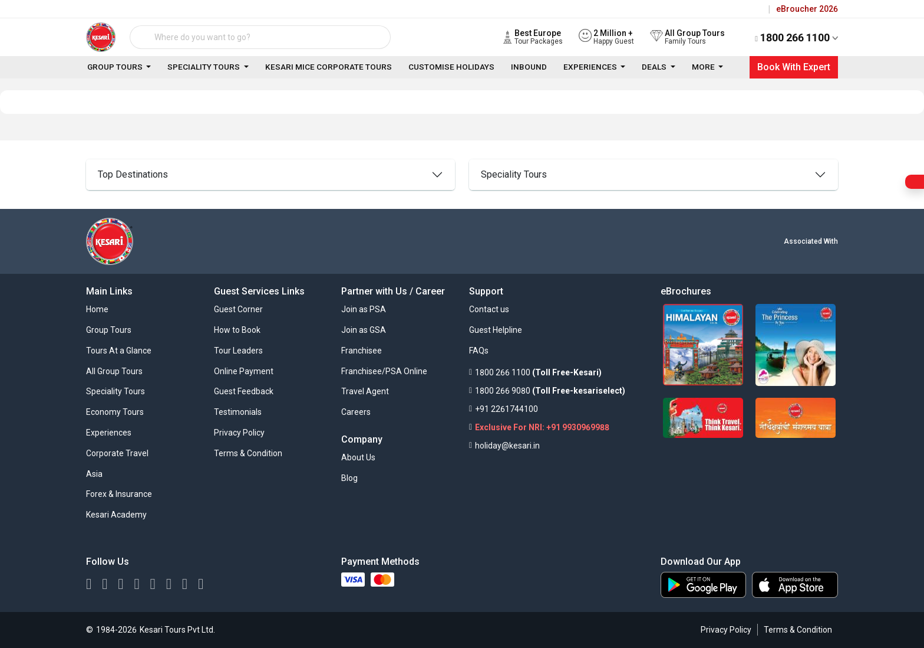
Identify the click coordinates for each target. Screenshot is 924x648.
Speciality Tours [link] (204, 66)
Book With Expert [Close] (793, 67)
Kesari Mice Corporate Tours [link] (328, 66)
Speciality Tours (514, 174)
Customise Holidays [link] (451, 66)
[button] (238, 312)
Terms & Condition (798, 629)
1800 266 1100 (796, 37)
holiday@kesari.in (507, 445)
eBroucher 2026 (807, 9)
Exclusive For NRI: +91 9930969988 (542, 427)
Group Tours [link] (115, 66)
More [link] (704, 66)
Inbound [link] (529, 66)
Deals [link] (655, 66)
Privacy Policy (726, 629)
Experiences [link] (591, 66)
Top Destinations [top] (133, 174)
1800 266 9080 (502, 390)
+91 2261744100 (506, 409)
